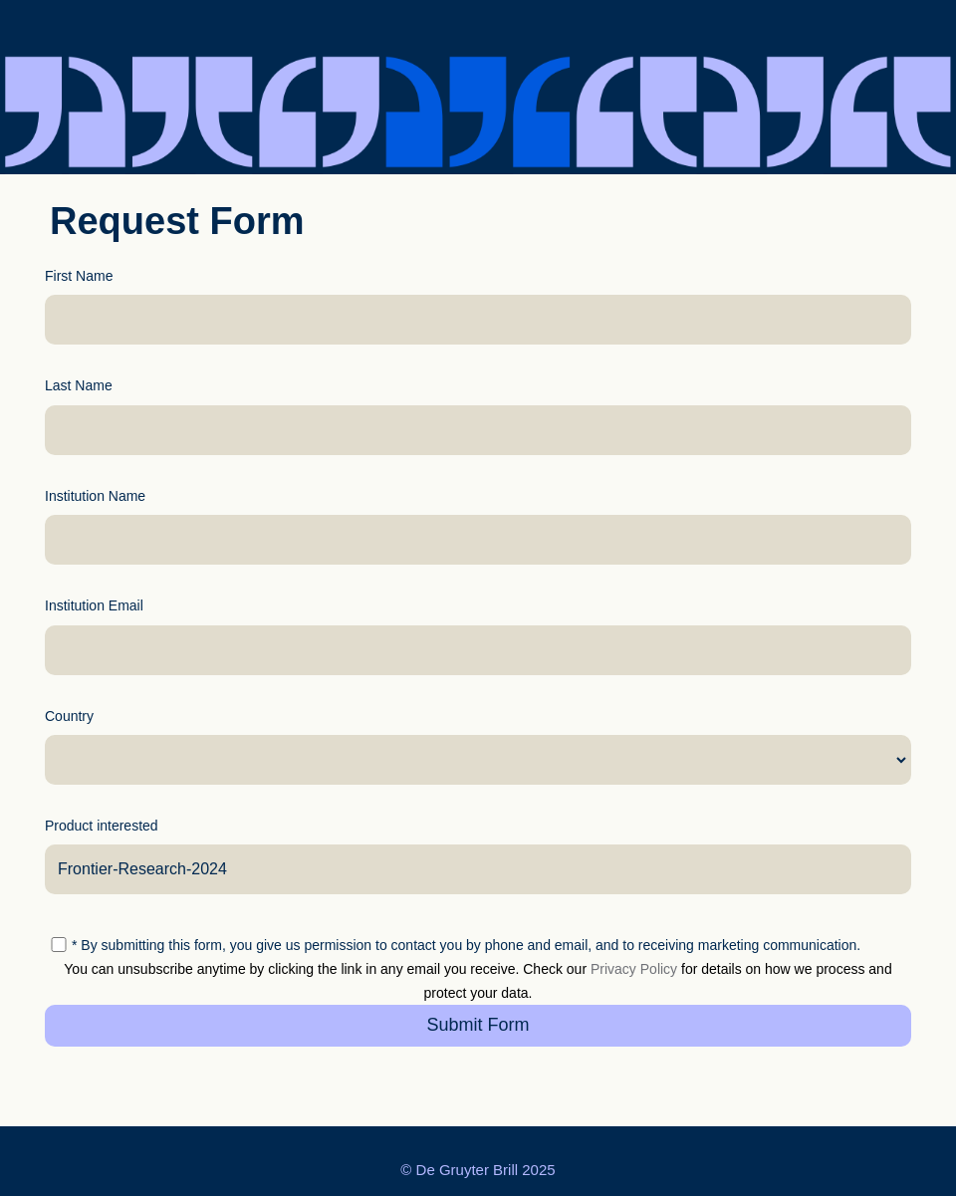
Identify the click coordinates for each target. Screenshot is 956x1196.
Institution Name (95, 496)
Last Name (79, 385)
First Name (79, 276)
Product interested (101, 826)
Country (69, 716)
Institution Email (94, 605)
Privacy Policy (634, 969)
